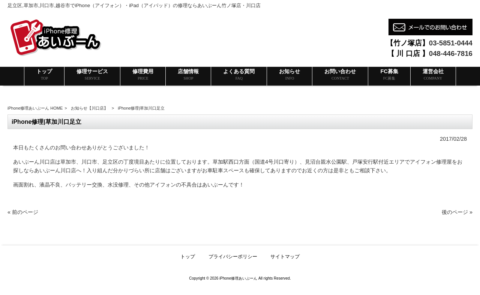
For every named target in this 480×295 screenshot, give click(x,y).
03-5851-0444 (450, 43)
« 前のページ (23, 212)
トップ (187, 256)
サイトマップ (285, 256)
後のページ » (457, 212)
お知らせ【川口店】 (89, 108)
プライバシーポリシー (232, 256)
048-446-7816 (450, 53)
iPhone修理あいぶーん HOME (35, 108)
